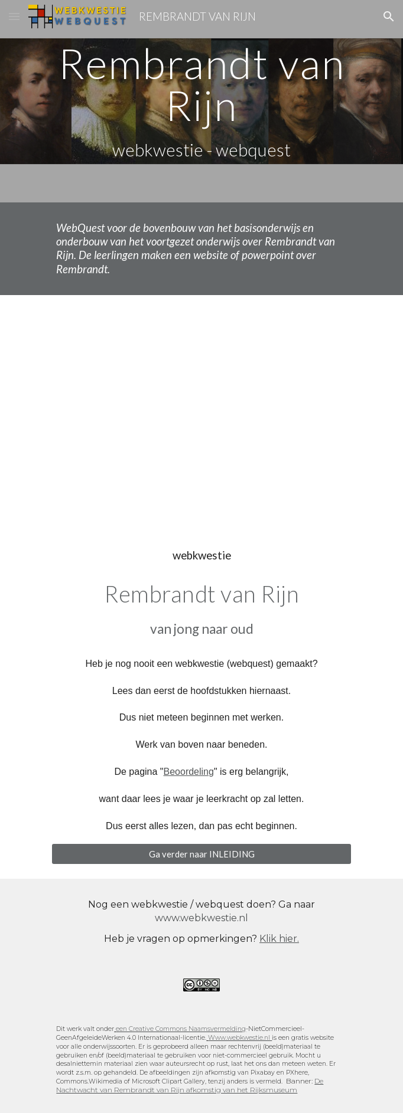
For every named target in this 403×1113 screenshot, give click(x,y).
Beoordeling (189, 772)
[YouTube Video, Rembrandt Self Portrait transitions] (201, 410)
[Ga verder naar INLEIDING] (201, 854)
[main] (201, 101)
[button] (14, 16)
